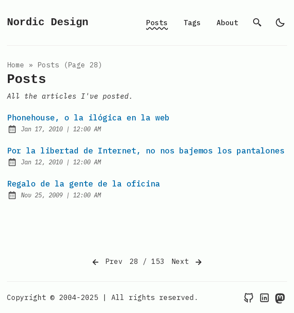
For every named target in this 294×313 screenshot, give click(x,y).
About (227, 22)
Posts (157, 22)
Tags (192, 22)
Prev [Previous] (106, 262)
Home (15, 64)
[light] (280, 23)
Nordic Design (47, 22)
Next (187, 262)
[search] (257, 23)
